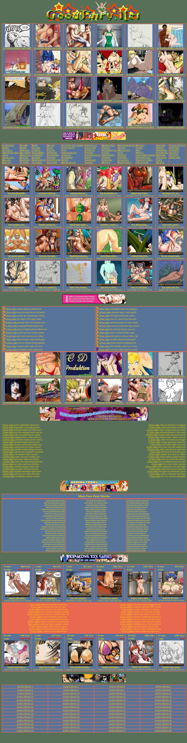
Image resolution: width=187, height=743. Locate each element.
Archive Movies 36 (163, 713)
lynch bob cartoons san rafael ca (53, 535)
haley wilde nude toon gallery (96, 509)
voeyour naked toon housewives (96, 548)
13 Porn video (11, 329)
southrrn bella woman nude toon (96, 544)
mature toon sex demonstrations (138, 513)
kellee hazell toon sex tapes (55, 537)
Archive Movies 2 (71, 686)
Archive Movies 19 (117, 700)
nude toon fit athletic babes (55, 500)
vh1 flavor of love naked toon (95, 527)
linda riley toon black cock (136, 509)
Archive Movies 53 (25, 730)
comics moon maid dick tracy (95, 535)
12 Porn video (11, 343)
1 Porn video (10, 336)
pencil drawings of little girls (55, 531)
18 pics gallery (34, 621)
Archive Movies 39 (117, 717)
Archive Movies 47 (117, 724)
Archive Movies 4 (163, 686)
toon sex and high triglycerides (54, 511)
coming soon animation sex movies (52, 529)
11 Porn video (11, 326)
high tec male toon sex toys (55, 550)
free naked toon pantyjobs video (96, 550)
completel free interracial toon (54, 522)
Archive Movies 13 (25, 696)
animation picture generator (96, 505)
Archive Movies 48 (163, 724)
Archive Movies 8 (163, 690)
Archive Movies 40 (163, 717)
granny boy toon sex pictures (55, 513)
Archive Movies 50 (71, 727)
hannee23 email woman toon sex (138, 540)
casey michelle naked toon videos (96, 518)
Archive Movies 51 (117, 727)
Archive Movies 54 (71, 730)
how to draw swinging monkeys (54, 546)
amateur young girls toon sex (96, 522)
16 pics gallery (35, 629)
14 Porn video (11, 322)
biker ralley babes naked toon (95, 513)
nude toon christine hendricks (54, 505)
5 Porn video (104, 319)
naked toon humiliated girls (55, 507)
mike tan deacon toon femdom (96, 520)
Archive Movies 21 (25, 703)
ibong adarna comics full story (96, 542)
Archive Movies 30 (71, 710)
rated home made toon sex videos (53, 509)
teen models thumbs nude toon (137, 503)
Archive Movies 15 (117, 696)
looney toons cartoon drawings (96, 507)
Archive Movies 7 (117, 690)
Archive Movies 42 (71, 720)
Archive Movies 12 (163, 693)
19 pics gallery (33, 614)
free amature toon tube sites (136, 524)
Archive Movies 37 (25, 717)
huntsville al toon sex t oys (95, 529)
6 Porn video (104, 309)
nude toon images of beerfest (137, 546)
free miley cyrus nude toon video (138, 522)
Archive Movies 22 (71, 703)
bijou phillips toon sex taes (95, 540)
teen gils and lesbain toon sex (137, 507)
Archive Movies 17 (25, 700)
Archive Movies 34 (71, 713)
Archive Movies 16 (163, 696)
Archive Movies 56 (163, 730)
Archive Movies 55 (117, 730)
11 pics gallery (35, 609)
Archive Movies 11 (117, 693)
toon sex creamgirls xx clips (96, 511)
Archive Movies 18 (71, 700)
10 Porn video (11, 333)
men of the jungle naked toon (137, 531)
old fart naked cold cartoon (136, 550)
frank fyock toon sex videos (136, 548)
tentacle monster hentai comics (96, 524)
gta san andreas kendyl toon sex (54, 516)
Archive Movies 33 (25, 713)
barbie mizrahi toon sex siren (137, 542)
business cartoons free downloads (53, 527)
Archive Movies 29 (25, 710)
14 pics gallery (35, 626)
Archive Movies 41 (25, 720)
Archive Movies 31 (117, 710)
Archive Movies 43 (117, 720)
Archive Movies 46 (71, 724)
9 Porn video (8, 471)
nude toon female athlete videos (54, 540)
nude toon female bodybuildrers (96, 531)
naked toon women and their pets (138, 518)
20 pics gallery (126, 607)
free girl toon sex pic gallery (55, 524)
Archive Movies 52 (163, 727)
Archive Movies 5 (25, 690)
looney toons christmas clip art (137, 529)
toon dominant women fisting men (53, 520)
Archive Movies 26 (71, 707)
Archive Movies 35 (117, 713)
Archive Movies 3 (117, 686)
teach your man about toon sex (96, 533)
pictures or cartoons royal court (138, 500)
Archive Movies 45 (25, 724)
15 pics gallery (36, 617)
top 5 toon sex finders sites (95, 500)
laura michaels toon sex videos (137, 505)
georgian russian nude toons (55, 533)
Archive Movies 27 (117, 707)
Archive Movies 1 (25, 686)
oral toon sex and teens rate (136, 533)
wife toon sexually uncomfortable (53, 542)
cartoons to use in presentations (138, 535)
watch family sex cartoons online (96, 503)
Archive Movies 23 (117, 703)
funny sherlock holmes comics (137, 537)
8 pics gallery (34, 624)
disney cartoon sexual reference (138, 516)
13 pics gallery (36, 631)
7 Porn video (10, 339)
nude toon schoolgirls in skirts (54, 503)
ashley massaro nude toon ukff (96, 546)
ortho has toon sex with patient (54, 544)
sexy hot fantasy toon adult (55, 548)
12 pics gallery (34, 612)
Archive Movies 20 (163, 700)
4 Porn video (10, 309)
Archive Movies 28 (163, 707)
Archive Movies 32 (163, 710)
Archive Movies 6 (71, 690)
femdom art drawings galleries (137, 527)
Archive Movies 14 (71, 696)
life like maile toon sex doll (136, 544)
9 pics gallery (35, 604)
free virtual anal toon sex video (96, 516)
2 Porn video (10, 346)
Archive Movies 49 (25, 727)
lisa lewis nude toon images (55, 518)
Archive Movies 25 (25, 707)
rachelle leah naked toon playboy (96, 537)
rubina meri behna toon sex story (138, 520)
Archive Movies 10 (71, 693)
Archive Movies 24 (163, 703)
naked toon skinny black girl (137, 511)
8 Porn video (10, 316)
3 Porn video (10, 312)
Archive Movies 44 (163, 720)
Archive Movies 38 (71, 717)
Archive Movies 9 (25, 693)
